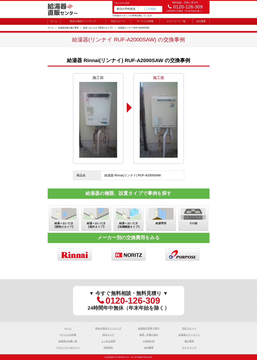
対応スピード (118, 21)
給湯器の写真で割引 (148, 328)
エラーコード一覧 (176, 21)
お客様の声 (149, 341)
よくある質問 (108, 341)
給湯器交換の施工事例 (68, 28)
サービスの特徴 (145, 21)
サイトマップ (189, 347)
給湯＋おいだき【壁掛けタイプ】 (98, 28)
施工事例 (189, 341)
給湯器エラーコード (189, 334)
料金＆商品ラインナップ (83, 21)
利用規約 (108, 347)
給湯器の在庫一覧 (67, 341)
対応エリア (108, 334)
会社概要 (201, 21)
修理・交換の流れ (148, 334)
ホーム (53, 21)
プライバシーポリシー (68, 347)
